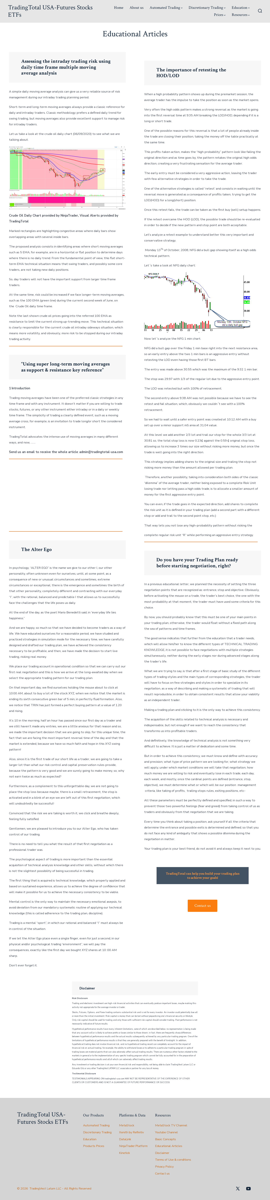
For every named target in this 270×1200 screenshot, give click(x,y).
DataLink (125, 1139)
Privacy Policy (164, 1167)
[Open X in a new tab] (237, 1188)
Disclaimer (162, 1153)
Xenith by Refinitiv (131, 1132)
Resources (241, 14)
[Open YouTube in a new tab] (248, 1188)
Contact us (202, 905)
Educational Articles (168, 1146)
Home (118, 7)
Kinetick (124, 1153)
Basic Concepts (165, 1139)
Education (241, 7)
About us (136, 7)
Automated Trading (166, 7)
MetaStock (126, 1125)
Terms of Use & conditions (173, 1160)
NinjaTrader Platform (133, 1146)
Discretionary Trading (207, 7)
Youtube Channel (166, 1132)
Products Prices (93, 1146)
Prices (220, 14)
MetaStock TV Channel (171, 1125)
